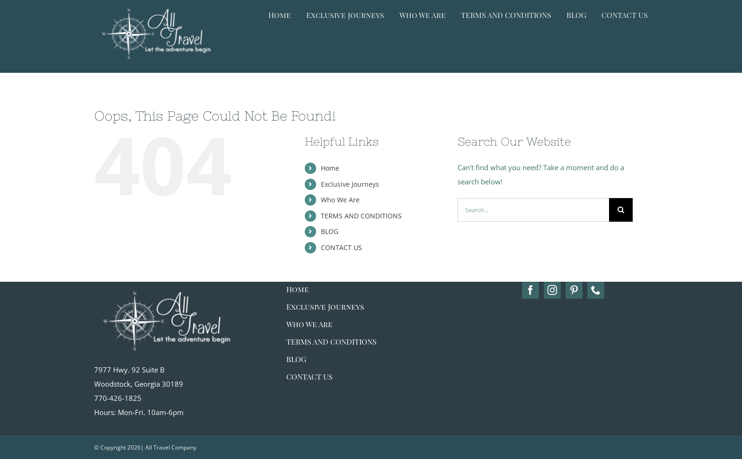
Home (330, 168)
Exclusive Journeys (350, 184)
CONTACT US (341, 247)
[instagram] (552, 290)
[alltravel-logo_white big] (165, 285)
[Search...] (533, 210)
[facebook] (530, 290)
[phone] (595, 290)
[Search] (621, 210)
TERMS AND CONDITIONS (361, 215)
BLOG (329, 231)
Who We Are (340, 199)
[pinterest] (574, 290)
